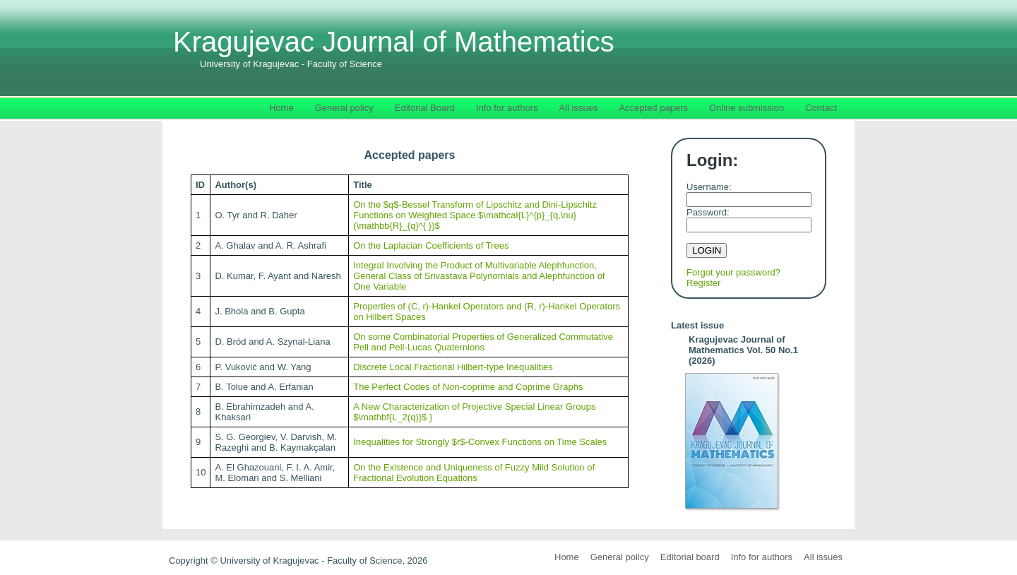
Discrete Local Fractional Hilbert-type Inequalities (453, 367)
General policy (619, 557)
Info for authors (761, 557)
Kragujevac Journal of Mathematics (393, 47)
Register (703, 283)
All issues (823, 557)
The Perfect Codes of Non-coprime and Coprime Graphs (468, 386)
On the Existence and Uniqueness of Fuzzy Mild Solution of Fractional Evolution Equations (474, 472)
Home (566, 557)
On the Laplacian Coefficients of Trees (431, 245)
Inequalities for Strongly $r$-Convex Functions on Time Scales (480, 442)
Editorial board (690, 557)
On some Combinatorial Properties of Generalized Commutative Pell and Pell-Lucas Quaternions (483, 341)
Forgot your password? (733, 272)
